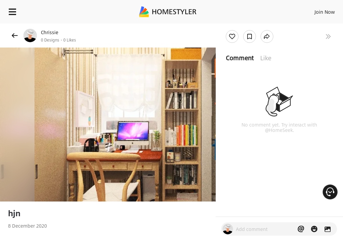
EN (316, 10)
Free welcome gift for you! (257, 26)
